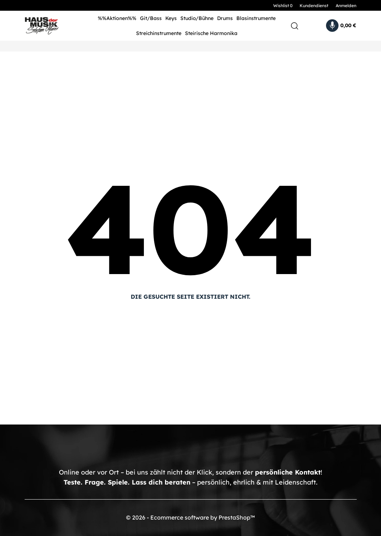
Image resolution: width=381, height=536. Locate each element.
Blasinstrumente (256, 18)
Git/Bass (151, 18)
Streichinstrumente (158, 33)
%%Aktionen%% (117, 18)
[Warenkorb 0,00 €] (341, 25)
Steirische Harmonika (211, 33)
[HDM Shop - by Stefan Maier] (50, 26)
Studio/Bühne (197, 18)
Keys (171, 18)
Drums (225, 18)
